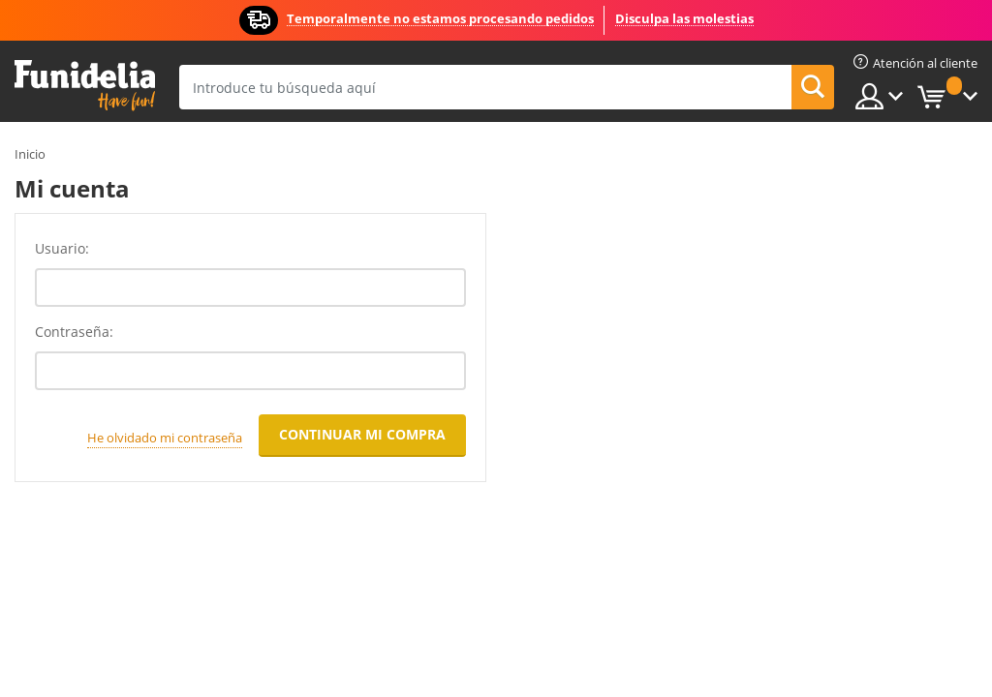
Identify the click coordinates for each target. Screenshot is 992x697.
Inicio (30, 154)
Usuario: (62, 248)
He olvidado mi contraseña (164, 437)
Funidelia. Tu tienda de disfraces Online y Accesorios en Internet (85, 85)
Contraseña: (74, 331)
